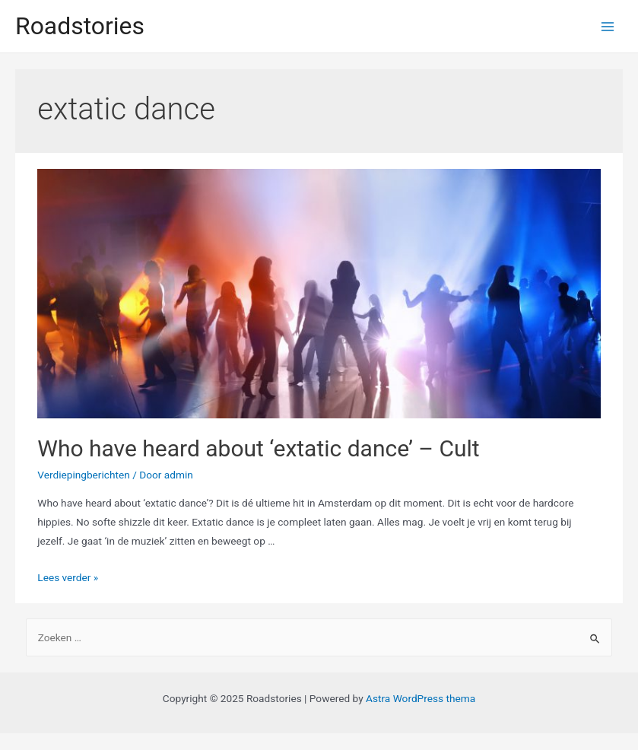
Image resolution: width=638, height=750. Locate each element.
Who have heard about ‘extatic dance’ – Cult (258, 448)
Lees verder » (67, 577)
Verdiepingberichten (83, 475)
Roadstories (79, 25)
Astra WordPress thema (420, 698)
